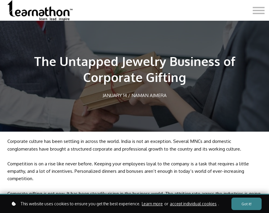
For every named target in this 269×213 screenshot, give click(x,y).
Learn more (152, 203)
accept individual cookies (193, 203)
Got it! (246, 203)
